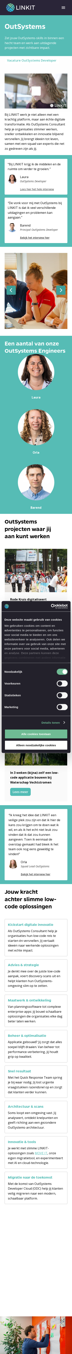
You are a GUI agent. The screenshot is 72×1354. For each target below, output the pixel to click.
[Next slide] (60, 290)
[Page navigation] (63, 7)
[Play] (36, 91)
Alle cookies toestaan (36, 734)
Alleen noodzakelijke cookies (36, 745)
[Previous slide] (11, 290)
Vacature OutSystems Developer (31, 60)
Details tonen (50, 722)
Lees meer (20, 792)
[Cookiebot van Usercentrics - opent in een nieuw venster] (51, 606)
